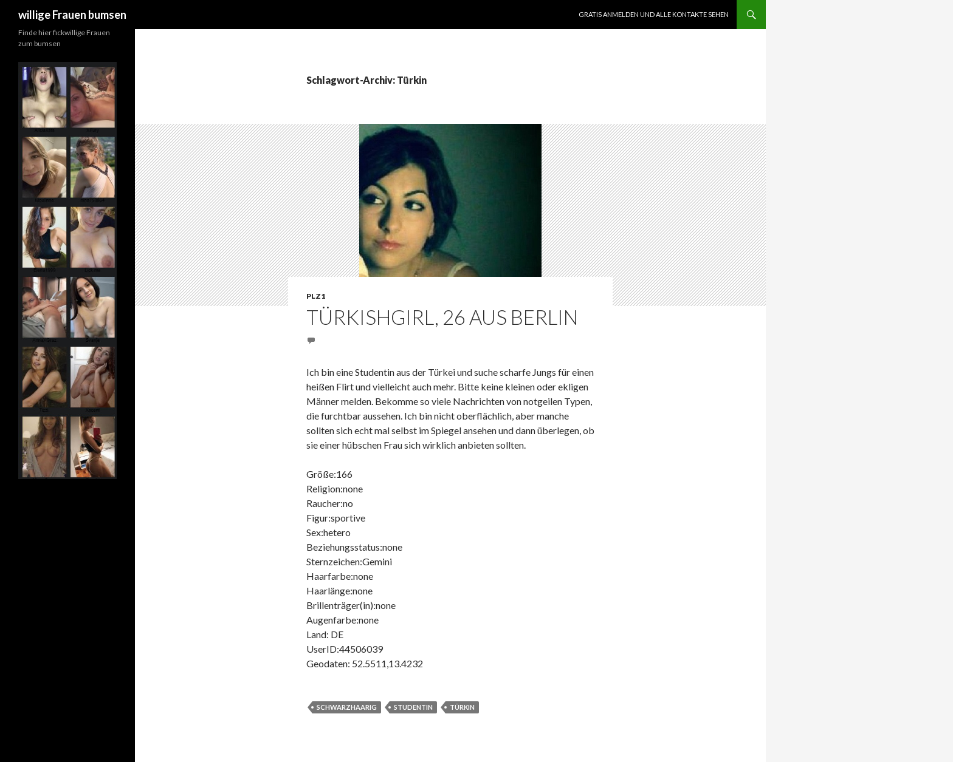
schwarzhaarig (347, 707)
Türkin (462, 707)
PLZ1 (315, 296)
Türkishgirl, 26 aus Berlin (442, 317)
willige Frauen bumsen (72, 14)
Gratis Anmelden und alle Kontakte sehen (654, 14)
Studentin (413, 707)
